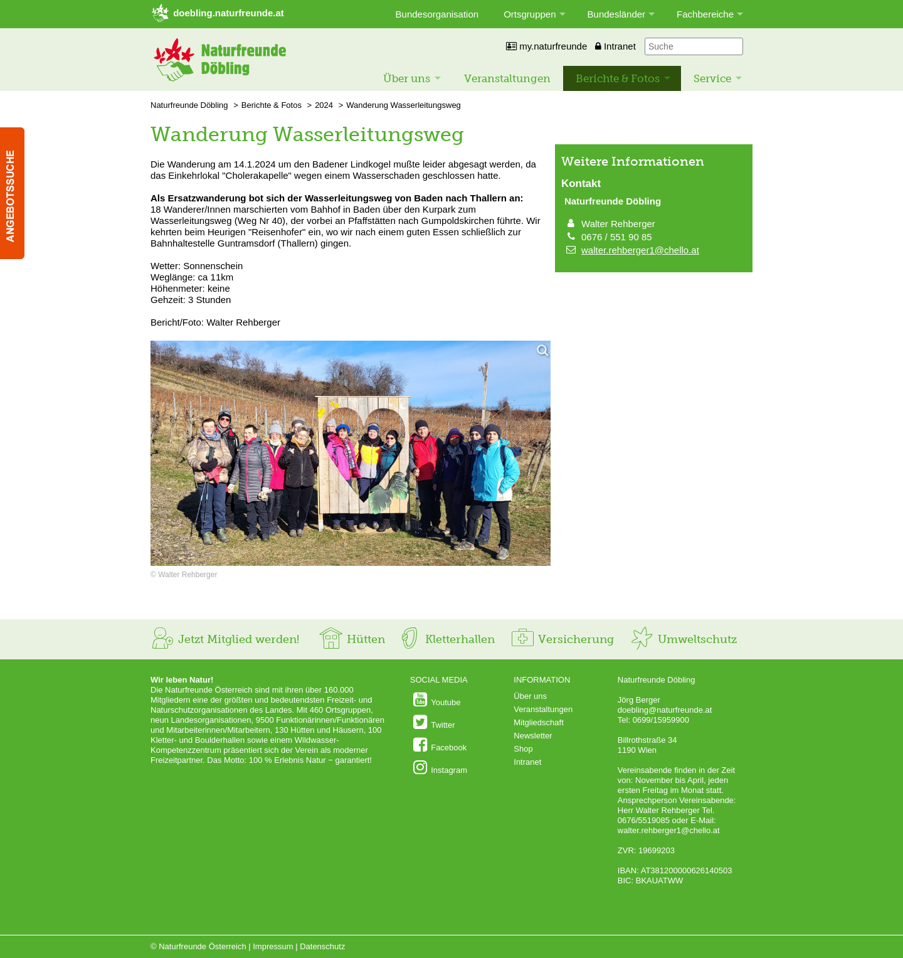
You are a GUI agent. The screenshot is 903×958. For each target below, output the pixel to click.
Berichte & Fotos (618, 78)
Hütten (352, 639)
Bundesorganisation (437, 14)
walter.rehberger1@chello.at (640, 250)
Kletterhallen (446, 639)
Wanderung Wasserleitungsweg (403, 105)
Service (712, 78)
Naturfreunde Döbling (189, 105)
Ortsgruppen (530, 14)
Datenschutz (322, 946)
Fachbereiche (705, 14)
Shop (523, 748)
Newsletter (533, 735)
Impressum (273, 946)
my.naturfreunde (546, 46)
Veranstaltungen (507, 78)
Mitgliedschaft (538, 722)
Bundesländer (617, 14)
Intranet (615, 46)
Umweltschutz (683, 639)
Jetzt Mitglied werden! (224, 639)
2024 (324, 105)
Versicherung (562, 639)
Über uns (406, 78)
